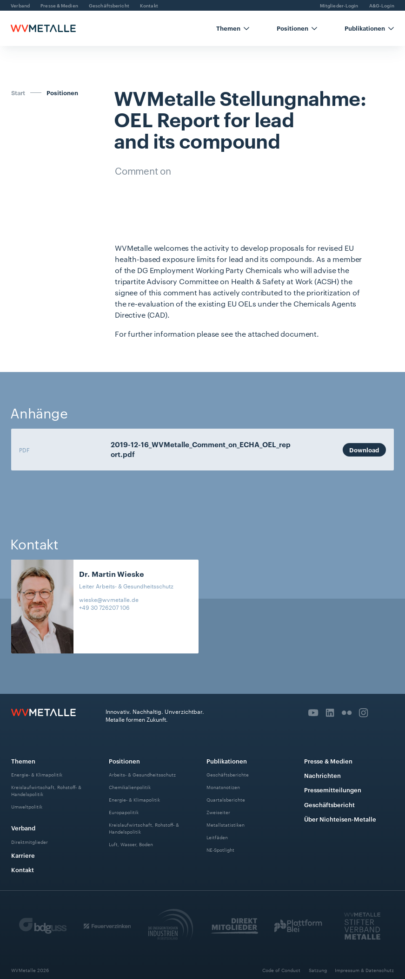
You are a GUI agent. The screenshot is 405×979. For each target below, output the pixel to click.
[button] (233, 28)
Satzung (318, 969)
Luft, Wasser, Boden (131, 844)
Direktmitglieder (29, 841)
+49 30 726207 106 (104, 607)
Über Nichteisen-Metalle (340, 819)
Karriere (23, 855)
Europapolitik (124, 812)
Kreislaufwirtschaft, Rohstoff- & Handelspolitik (46, 790)
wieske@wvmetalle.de (109, 599)
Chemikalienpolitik (130, 786)
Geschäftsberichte (227, 774)
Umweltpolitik (26, 806)
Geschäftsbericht (329, 804)
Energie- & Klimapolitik (36, 774)
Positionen (62, 93)
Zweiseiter (218, 812)
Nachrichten (322, 775)
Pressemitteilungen (332, 789)
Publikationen (226, 761)
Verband (23, 827)
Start (18, 92)
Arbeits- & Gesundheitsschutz (142, 774)
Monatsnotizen (223, 786)
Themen (23, 761)
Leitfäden (217, 836)
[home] (43, 28)
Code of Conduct (281, 969)
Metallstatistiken (225, 824)
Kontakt (22, 869)
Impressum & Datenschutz (364, 969)
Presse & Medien (328, 761)
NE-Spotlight (220, 849)
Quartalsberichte (225, 799)
